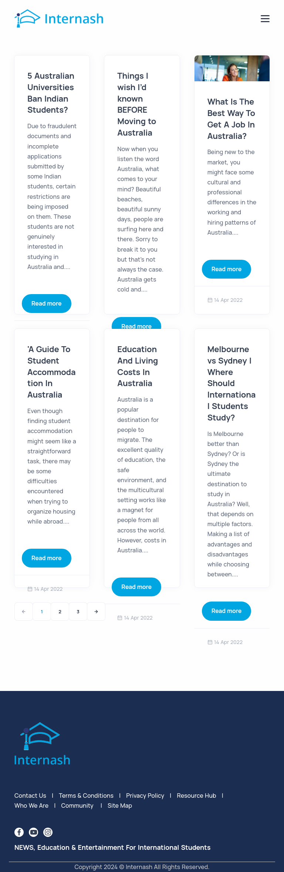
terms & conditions (86, 795)
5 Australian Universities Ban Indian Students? (50, 92)
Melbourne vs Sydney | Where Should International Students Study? (231, 383)
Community (77, 805)
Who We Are (31, 805)
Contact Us (30, 795)
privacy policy (145, 795)
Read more (46, 303)
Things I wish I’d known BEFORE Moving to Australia (136, 104)
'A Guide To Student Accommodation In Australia (51, 372)
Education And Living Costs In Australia (137, 366)
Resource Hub (196, 795)
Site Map (120, 805)
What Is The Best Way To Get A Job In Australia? (231, 118)
